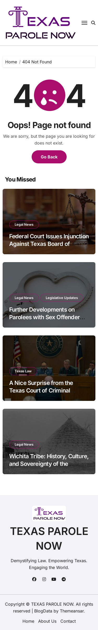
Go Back (49, 156)
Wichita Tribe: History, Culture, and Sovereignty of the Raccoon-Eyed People (49, 463)
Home (28, 621)
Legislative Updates (62, 298)
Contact (68, 621)
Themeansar (72, 611)
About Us (47, 621)
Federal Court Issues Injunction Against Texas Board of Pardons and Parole (49, 244)
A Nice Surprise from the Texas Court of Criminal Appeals (41, 390)
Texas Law (23, 371)
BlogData (43, 611)
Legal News (24, 224)
